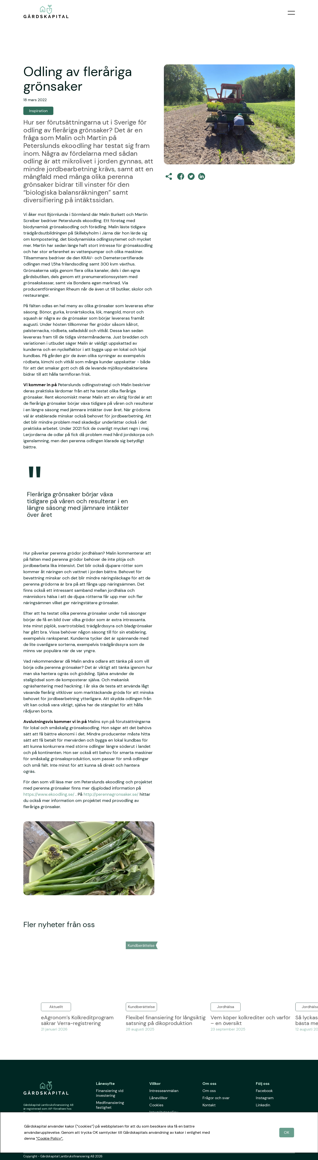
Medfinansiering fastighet (110, 1105)
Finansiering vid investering (109, 1093)
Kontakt (209, 1105)
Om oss (209, 1090)
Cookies (156, 1105)
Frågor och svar (216, 1097)
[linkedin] (201, 176)
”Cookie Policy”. (49, 1138)
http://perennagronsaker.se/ (111, 794)
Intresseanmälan (163, 1090)
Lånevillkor (158, 1097)
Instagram (264, 1097)
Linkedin (263, 1105)
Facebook (264, 1090)
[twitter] (191, 176)
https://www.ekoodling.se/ (48, 794)
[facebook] (180, 176)
